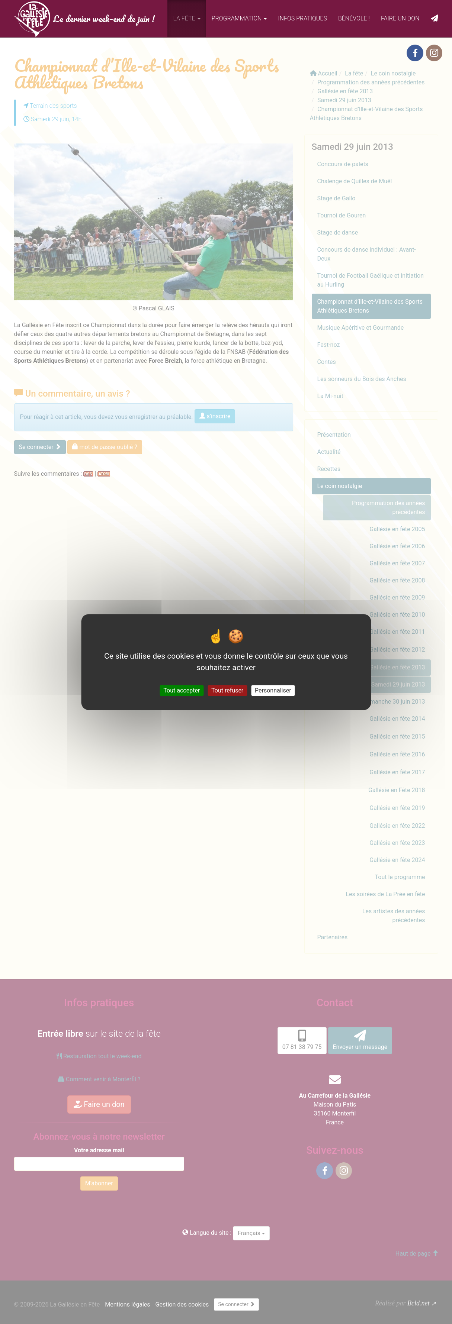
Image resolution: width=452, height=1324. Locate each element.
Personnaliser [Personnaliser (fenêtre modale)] (273, 690)
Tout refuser (227, 690)
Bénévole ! (354, 18)
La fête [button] (186, 18)
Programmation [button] (239, 18)
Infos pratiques (302, 18)
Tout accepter (181, 690)
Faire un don (400, 18)
